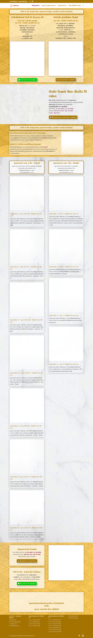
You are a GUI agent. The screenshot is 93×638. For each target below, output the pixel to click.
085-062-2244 (59, 111)
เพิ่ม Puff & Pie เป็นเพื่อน (28, 80)
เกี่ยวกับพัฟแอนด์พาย (73, 616)
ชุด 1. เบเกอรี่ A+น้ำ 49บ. (35, 620)
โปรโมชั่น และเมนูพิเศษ (73, 618)
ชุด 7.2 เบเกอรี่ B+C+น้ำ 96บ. (55, 625)
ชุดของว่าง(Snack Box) (48, 6)
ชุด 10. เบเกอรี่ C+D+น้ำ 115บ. (55, 631)
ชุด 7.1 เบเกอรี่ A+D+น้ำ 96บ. (55, 624)
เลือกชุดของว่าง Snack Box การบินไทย (64, 117)
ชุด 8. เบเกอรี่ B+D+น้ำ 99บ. (55, 627)
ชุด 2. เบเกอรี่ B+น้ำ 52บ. (35, 622)
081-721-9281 (69, 111)
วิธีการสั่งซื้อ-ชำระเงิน (75, 6)
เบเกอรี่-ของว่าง (62, 6)
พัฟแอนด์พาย (35, 6)
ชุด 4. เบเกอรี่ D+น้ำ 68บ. (35, 625)
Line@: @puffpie (22, 1)
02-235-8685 (69, 109)
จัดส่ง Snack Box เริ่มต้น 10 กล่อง (68, 94)
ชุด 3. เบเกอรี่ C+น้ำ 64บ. (35, 624)
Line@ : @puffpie (54, 113)
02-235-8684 (60, 109)
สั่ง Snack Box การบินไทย (66, 80)
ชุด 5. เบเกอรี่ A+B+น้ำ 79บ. (55, 620)
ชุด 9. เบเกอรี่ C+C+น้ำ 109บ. (55, 629)
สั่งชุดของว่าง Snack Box (28, 561)
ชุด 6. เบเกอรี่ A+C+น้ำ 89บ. (55, 622)
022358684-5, (14, 1)
